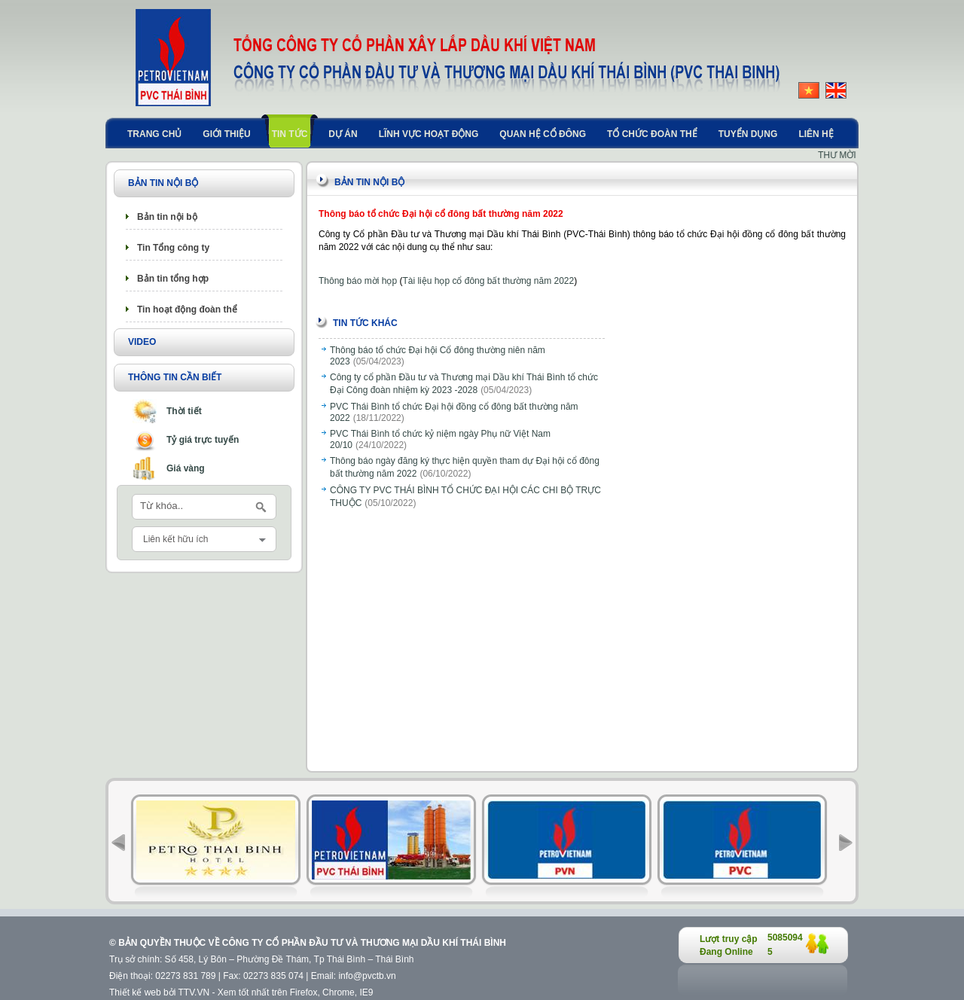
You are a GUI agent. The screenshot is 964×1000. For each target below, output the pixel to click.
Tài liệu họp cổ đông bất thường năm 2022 (488, 281)
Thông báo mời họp (358, 281)
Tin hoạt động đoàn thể (187, 309)
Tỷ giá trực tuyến (202, 439)
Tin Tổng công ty (173, 247)
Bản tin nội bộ (167, 217)
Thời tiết (184, 411)
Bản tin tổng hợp (173, 278)
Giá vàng (185, 468)
